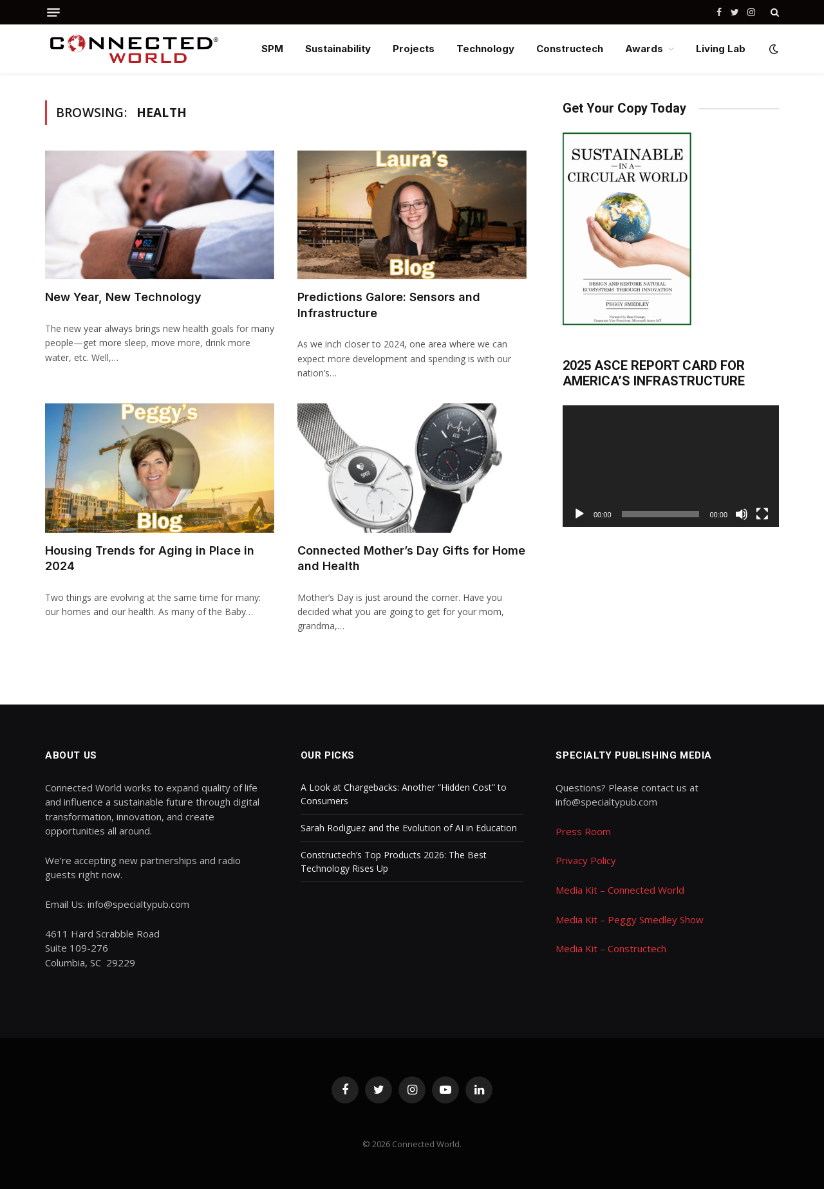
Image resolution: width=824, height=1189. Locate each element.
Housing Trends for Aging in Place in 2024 (149, 558)
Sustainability (338, 48)
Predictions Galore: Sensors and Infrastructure (388, 304)
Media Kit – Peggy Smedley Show (630, 919)
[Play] (579, 514)
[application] (671, 466)
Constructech (569, 48)
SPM (272, 48)
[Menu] (53, 12)
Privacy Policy (586, 860)
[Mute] (741, 514)
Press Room (583, 831)
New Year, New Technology (123, 297)
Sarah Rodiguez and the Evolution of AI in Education (409, 828)
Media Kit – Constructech (611, 948)
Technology (485, 48)
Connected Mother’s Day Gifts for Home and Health (411, 558)
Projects (414, 48)
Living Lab (720, 48)
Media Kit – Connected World (620, 889)
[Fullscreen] (762, 514)
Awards (644, 48)
